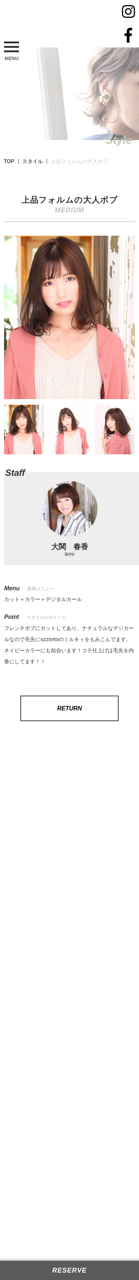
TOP (9, 161)
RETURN (69, 708)
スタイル (32, 161)
